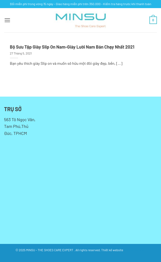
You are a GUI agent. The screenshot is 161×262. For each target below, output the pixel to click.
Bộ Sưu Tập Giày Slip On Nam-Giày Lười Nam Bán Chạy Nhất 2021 (72, 46)
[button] (7, 20)
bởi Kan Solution (134, 250)
